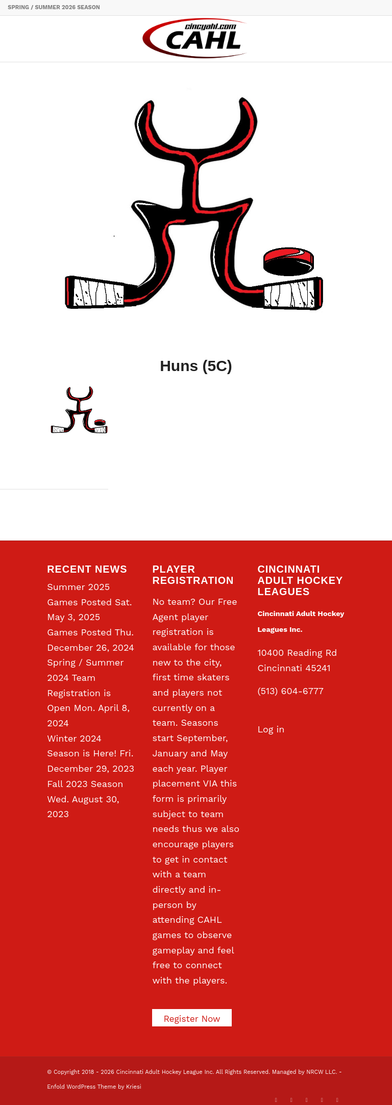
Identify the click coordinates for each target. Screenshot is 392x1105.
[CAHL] (196, 39)
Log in (271, 729)
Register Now (193, 1018)
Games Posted (79, 632)
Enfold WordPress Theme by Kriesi (94, 1087)
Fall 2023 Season (85, 783)
